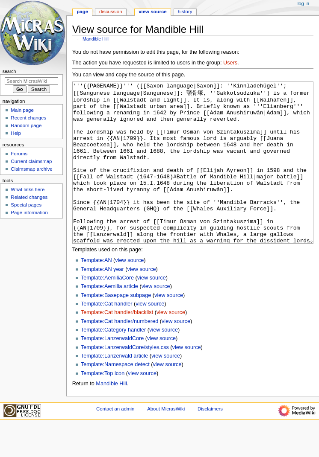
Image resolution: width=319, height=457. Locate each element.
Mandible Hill (96, 38)
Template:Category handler (113, 362)
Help (16, 133)
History (185, 11)
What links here (27, 189)
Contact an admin (115, 440)
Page (82, 11)
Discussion (110, 11)
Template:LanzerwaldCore (112, 370)
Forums (19, 153)
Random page (26, 125)
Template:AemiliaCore (107, 310)
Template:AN (96, 292)
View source (153, 11)
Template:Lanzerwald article (114, 388)
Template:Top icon (102, 405)
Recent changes (28, 117)
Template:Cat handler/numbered (119, 353)
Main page (22, 110)
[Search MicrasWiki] (31, 81)
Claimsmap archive (31, 169)
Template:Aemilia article (109, 318)
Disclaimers (210, 440)
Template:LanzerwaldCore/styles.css (125, 379)
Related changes (29, 197)
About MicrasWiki (166, 440)
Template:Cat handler (107, 336)
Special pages (26, 204)
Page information (29, 212)
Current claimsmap (31, 161)
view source (129, 292)
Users (230, 63)
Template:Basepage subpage (116, 327)
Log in (303, 3)
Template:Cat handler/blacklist (117, 344)
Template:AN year (102, 301)
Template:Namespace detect (115, 396)
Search (9, 71)
